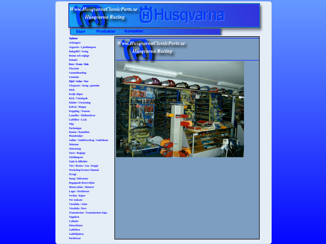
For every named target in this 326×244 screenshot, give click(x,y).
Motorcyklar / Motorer (81, 187)
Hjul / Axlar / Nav (78, 81)
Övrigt (72, 174)
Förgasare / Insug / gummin (84, 85)
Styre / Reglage (77, 152)
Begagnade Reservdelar (82, 182)
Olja (71, 123)
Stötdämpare (76, 157)
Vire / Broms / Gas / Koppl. (84, 165)
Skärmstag (75, 148)
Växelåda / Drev (78, 208)
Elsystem (74, 68)
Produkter (105, 31)
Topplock (74, 216)
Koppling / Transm (79, 111)
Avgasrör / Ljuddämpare (82, 47)
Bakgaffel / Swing (78, 51)
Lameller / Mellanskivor (82, 115)
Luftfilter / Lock (78, 119)
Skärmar (74, 144)
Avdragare (75, 42)
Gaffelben (74, 229)
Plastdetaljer (76, 135)
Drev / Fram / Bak (79, 64)
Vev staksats (75, 199)
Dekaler (73, 59)
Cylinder (74, 221)
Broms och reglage (79, 55)
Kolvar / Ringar (77, 106)
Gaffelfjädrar (76, 233)
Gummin (74, 77)
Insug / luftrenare (78, 178)
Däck (72, 89)
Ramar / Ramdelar (79, 132)
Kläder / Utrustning (80, 102)
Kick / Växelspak (78, 98)
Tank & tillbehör (78, 161)
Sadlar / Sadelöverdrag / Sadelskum (88, 140)
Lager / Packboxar (79, 191)
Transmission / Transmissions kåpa (88, 212)
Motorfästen (75, 225)
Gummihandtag (77, 72)
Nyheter (73, 38)
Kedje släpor (76, 94)
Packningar (75, 128)
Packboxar (75, 238)
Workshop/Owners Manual (84, 169)
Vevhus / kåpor (77, 195)
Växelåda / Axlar (78, 204)
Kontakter (133, 31)
